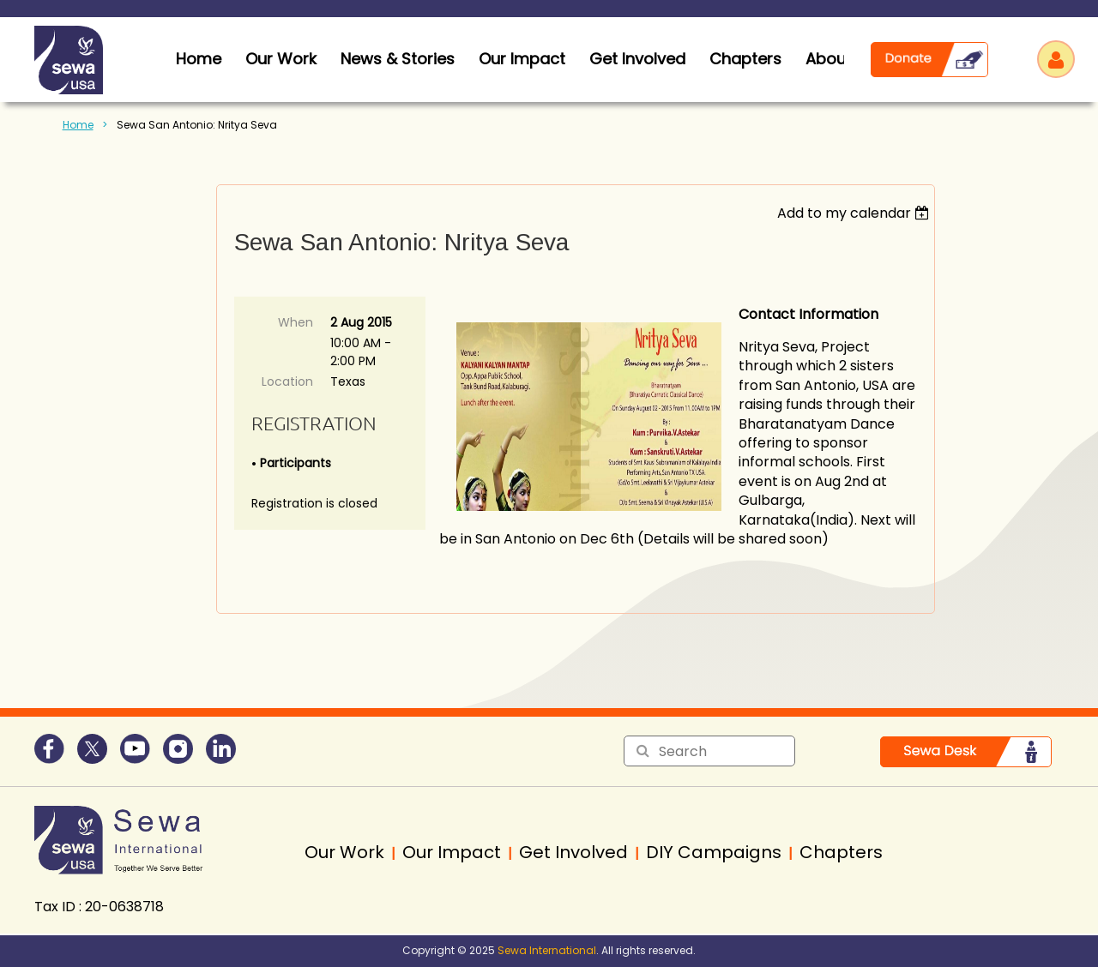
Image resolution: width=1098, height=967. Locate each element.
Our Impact (522, 58)
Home (78, 124)
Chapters (745, 58)
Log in (1056, 59)
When (295, 322)
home (198, 58)
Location (287, 381)
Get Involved (637, 58)
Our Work (281, 58)
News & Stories (398, 58)
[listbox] (855, 213)
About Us (840, 58)
